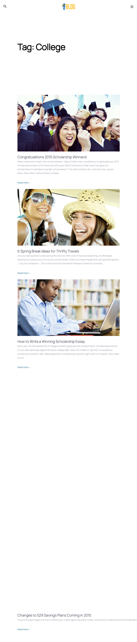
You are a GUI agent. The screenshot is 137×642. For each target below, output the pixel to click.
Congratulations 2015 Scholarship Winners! (52, 157)
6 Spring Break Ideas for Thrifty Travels (48, 251)
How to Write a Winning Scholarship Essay (51, 341)
